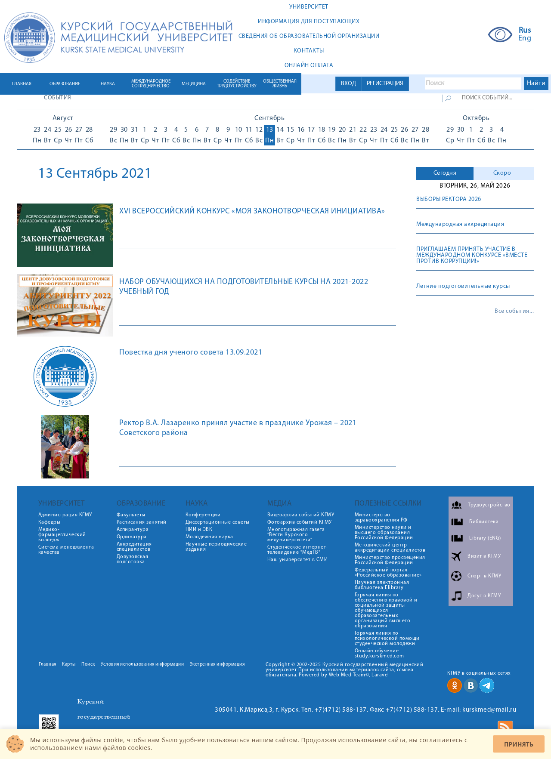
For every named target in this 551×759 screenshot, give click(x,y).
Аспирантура (133, 529)
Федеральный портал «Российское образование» (388, 573)
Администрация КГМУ (65, 515)
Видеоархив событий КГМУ (300, 515)
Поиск (88, 664)
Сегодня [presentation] (445, 173)
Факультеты (131, 515)
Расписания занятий (142, 522)
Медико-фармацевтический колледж (62, 535)
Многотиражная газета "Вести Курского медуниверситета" (296, 535)
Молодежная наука (209, 537)
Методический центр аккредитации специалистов (390, 548)
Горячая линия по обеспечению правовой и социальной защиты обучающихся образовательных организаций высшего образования (386, 610)
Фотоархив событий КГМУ (299, 522)
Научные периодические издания (216, 547)
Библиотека (483, 522)
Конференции (203, 515)
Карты (69, 664)
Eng (525, 39)
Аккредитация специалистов (134, 547)
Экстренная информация (217, 664)
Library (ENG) (485, 538)
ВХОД (348, 83)
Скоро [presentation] (502, 173)
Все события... (514, 312)
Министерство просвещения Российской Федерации (390, 560)
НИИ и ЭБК (199, 529)
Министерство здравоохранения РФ (381, 517)
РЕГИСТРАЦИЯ (385, 83)
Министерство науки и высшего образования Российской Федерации (384, 532)
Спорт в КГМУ (484, 576)
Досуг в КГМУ (484, 596)
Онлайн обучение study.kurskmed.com (379, 653)
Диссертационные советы (218, 522)
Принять (518, 744)
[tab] (445, 173)
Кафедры (49, 522)
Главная (47, 664)
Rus (525, 31)
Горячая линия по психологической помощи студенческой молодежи (387, 638)
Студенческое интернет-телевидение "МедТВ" (297, 550)
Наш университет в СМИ (297, 559)
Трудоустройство (489, 505)
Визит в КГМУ (484, 556)
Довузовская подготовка (133, 559)
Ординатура (132, 537)
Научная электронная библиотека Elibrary (382, 585)
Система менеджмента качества (66, 550)
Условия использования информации (142, 664)
